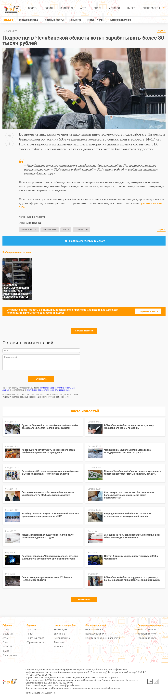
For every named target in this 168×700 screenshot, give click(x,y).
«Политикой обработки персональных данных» (48, 390)
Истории (114, 8)
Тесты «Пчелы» (95, 19)
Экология (66, 8)
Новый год (75, 19)
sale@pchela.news (147, 633)
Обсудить (161, 31)
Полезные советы (54, 19)
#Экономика (49, 230)
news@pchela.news (95, 633)
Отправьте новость (148, 311)
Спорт (97, 8)
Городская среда (28, 19)
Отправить (41, 379)
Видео (131, 8)
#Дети (66, 230)
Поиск (29, 633)
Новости (31, 8)
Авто (83, 8)
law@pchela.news (110, 687)
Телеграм (59, 642)
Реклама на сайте (147, 638)
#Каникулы (81, 230)
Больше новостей (84, 330)
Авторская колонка (120, 19)
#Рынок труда (29, 230)
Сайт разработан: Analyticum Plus (41, 693)
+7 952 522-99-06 (94, 629)
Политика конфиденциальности (102, 638)
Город (49, 8)
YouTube (58, 646)
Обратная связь (35, 642)
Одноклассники (62, 638)
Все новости (84, 599)
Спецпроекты (151, 8)
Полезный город (35, 638)
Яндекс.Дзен (60, 629)
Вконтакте (59, 633)
